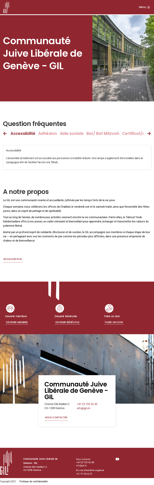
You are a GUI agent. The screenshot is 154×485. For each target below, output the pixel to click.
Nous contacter (83, 459)
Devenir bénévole (67, 322)
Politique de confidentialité (33, 481)
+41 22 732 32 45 (87, 404)
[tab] (24, 133)
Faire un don (114, 322)
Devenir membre (17, 322)
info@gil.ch (83, 408)
